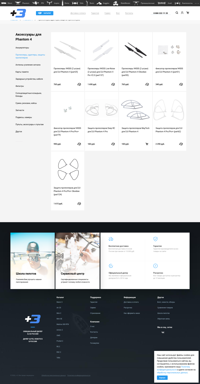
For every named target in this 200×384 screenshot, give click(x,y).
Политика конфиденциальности (78, 375)
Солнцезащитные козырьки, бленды (29, 94)
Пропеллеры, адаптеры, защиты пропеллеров (30, 56)
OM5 (58, 335)
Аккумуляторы (22, 48)
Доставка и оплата (78, 13)
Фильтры (20, 86)
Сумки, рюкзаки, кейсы (26, 103)
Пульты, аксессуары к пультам (30, 124)
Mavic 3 (59, 302)
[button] (6, 3)
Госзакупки (94, 343)
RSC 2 (59, 352)
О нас (92, 326)
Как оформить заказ (132, 313)
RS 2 (58, 347)
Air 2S (59, 308)
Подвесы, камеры (24, 117)
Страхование (95, 313)
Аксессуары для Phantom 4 (28, 37)
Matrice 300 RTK (63, 324)
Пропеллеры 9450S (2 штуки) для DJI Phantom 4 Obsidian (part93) (135, 71)
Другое (19, 131)
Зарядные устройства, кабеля (29, 79)
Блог (118, 13)
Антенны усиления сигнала (28, 65)
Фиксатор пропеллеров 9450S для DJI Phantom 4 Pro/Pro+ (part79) (67, 131)
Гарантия (95, 13)
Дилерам (93, 338)
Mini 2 (59, 313)
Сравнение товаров (165, 308)
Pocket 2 (60, 341)
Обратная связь (163, 319)
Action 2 (60, 330)
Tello (58, 358)
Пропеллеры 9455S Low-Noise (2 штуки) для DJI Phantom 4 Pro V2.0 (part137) (101, 71)
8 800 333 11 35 (160, 13)
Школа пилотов (163, 313)
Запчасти (20, 110)
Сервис (108, 13)
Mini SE (59, 319)
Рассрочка (128, 308)
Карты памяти (22, 72)
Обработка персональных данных (53, 375)
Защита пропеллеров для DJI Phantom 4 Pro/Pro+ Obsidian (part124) (67, 191)
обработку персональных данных (172, 372)
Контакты (129, 13)
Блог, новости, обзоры (166, 302)
